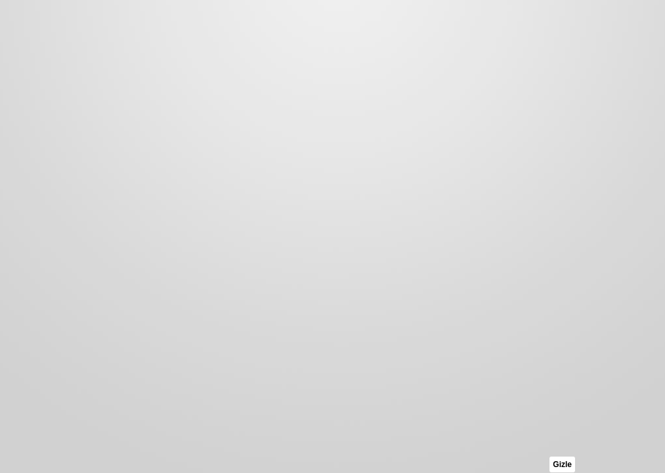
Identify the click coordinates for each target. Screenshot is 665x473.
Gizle (562, 464)
